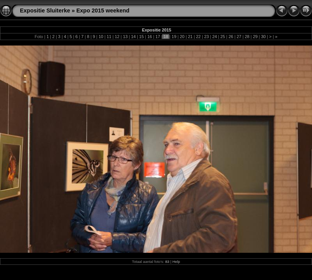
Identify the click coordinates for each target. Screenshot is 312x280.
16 (149, 36)
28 (247, 36)
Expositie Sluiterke (45, 10)
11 (109, 36)
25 (222, 36)
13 (125, 36)
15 (141, 36)
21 (190, 36)
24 (214, 36)
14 (133, 36)
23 (206, 36)
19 (173, 36)
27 (239, 36)
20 (182, 36)
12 (117, 36)
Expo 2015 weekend (102, 10)
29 (255, 36)
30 (263, 36)
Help (176, 261)
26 (230, 36)
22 (198, 36)
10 (101, 36)
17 (157, 36)
